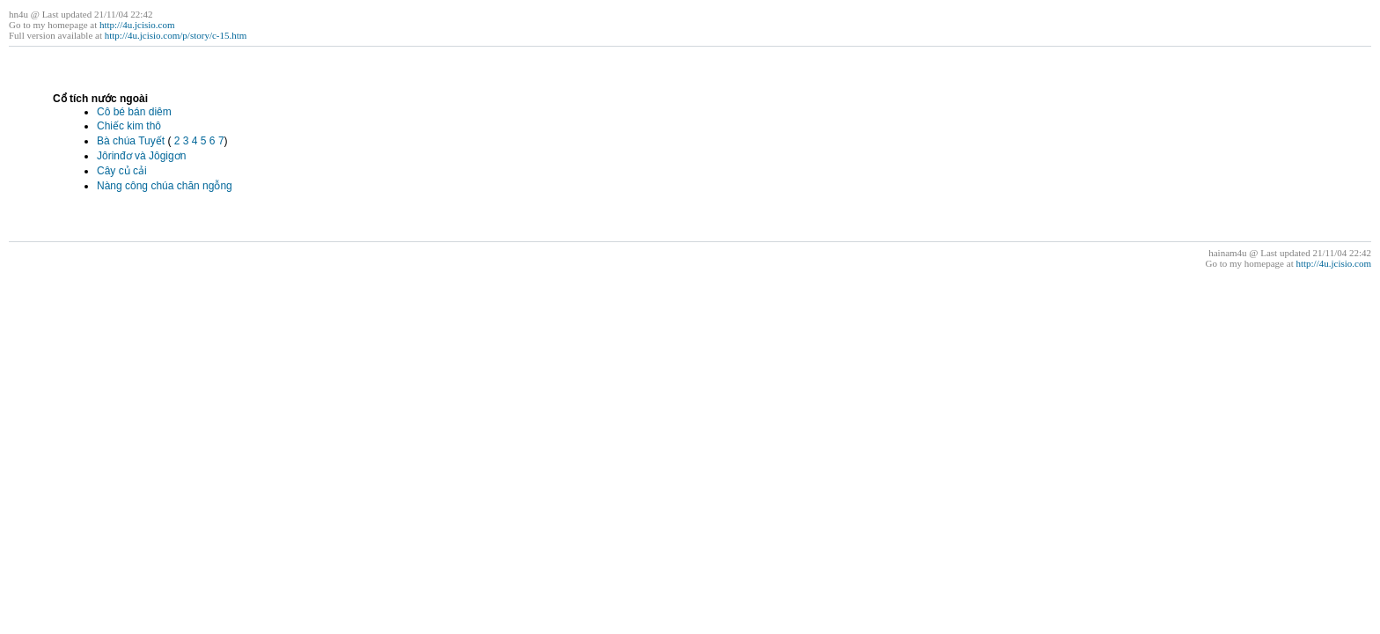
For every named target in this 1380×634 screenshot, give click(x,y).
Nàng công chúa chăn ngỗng (164, 186)
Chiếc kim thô (129, 126)
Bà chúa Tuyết (131, 141)
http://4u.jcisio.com (137, 24)
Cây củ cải (122, 171)
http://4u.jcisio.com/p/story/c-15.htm (176, 35)
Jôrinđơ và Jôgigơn (141, 156)
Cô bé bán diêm (134, 112)
